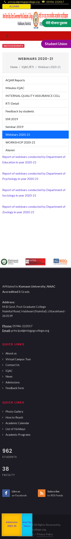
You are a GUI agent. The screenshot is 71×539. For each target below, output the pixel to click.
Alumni (10, 150)
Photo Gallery (14, 411)
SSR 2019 (11, 119)
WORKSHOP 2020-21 (20, 142)
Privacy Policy (45, 534)
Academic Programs (17, 434)
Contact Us (12, 365)
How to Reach (14, 417)
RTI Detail (12, 103)
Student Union (56, 44)
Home (14, 67)
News (8, 376)
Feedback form (14, 388)
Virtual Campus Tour (18, 359)
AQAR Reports (15, 80)
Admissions (12, 382)
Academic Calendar (17, 423)
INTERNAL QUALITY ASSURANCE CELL (32, 95)
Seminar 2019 (14, 126)
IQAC (8, 370)
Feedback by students (19, 111)
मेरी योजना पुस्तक (56, 23)
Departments (18, 524)
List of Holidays (15, 429)
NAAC (5, 525)
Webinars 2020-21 (17, 134)
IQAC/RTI (28, 67)
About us (11, 353)
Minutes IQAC (14, 88)
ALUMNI (14, 6)
